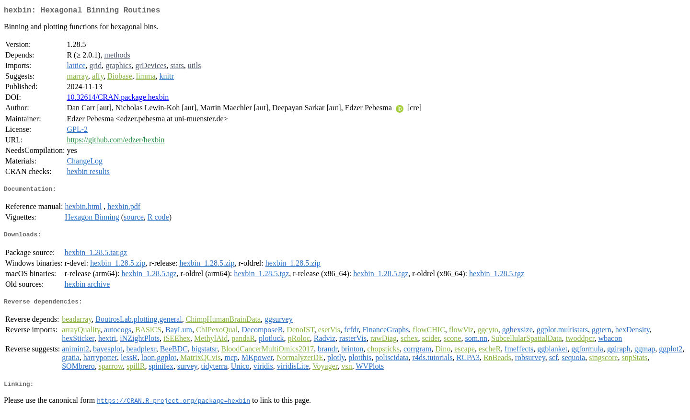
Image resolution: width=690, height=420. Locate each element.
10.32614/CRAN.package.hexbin (118, 99)
